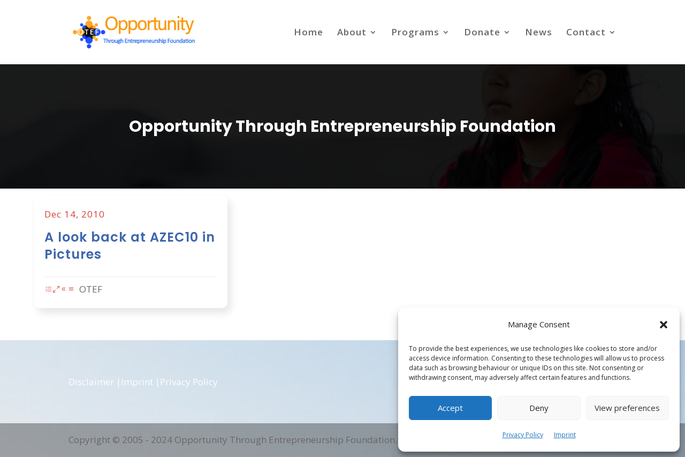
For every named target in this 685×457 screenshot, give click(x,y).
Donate (482, 33)
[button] (663, 324)
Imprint (565, 434)
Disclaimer (91, 382)
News (538, 33)
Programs (415, 33)
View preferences (627, 407)
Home (308, 33)
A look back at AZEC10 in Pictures (150, 246)
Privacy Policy (523, 434)
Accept (450, 407)
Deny (539, 407)
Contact (586, 33)
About (352, 33)
